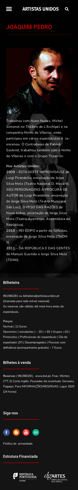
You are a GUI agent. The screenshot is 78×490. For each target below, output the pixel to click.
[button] (9, 9)
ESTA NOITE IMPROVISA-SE (42, 172)
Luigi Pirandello (18, 178)
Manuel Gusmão (24, 254)
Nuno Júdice (15, 213)
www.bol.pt (43, 376)
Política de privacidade (17, 444)
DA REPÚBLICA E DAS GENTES (44, 248)
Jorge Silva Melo (24, 201)
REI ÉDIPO (27, 230)
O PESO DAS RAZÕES (40, 207)
